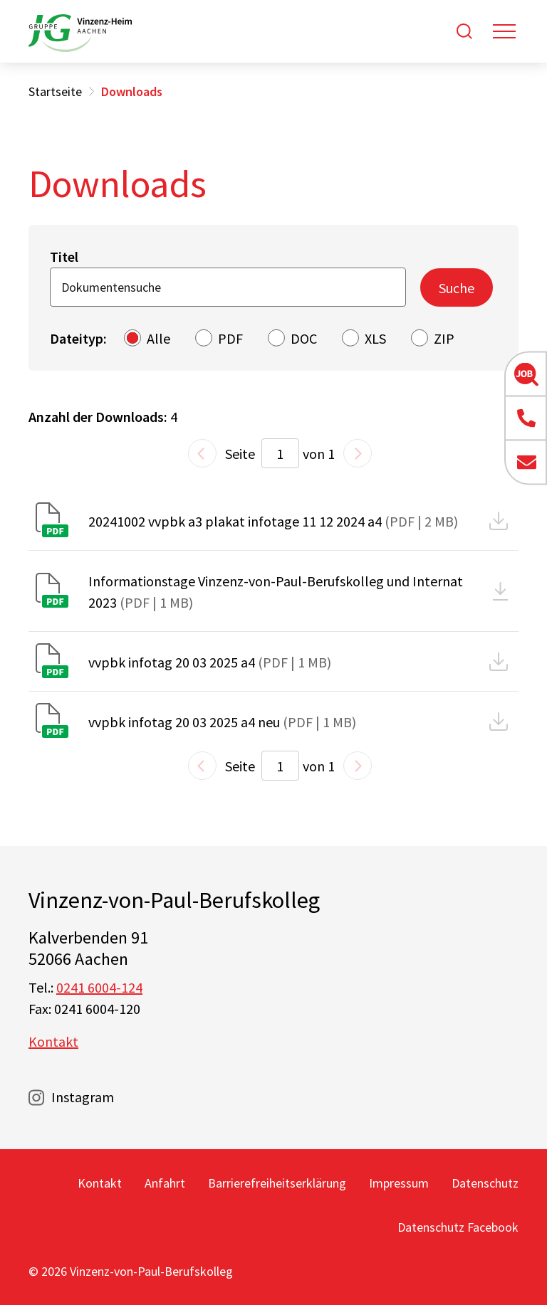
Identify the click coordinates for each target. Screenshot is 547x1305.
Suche (456, 288)
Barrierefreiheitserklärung (277, 1183)
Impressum (399, 1183)
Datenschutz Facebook (458, 1227)
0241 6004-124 (99, 987)
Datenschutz (485, 1183)
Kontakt (53, 1041)
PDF (230, 338)
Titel (64, 256)
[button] (526, 374)
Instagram (82, 1097)
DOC (304, 338)
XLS (375, 338)
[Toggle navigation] (504, 31)
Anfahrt (165, 1183)
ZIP (444, 338)
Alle (158, 338)
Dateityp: (78, 338)
